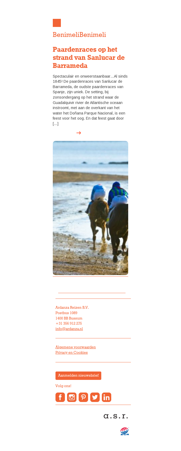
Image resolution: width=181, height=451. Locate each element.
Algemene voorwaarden (75, 347)
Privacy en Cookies (71, 353)
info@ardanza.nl (69, 329)
